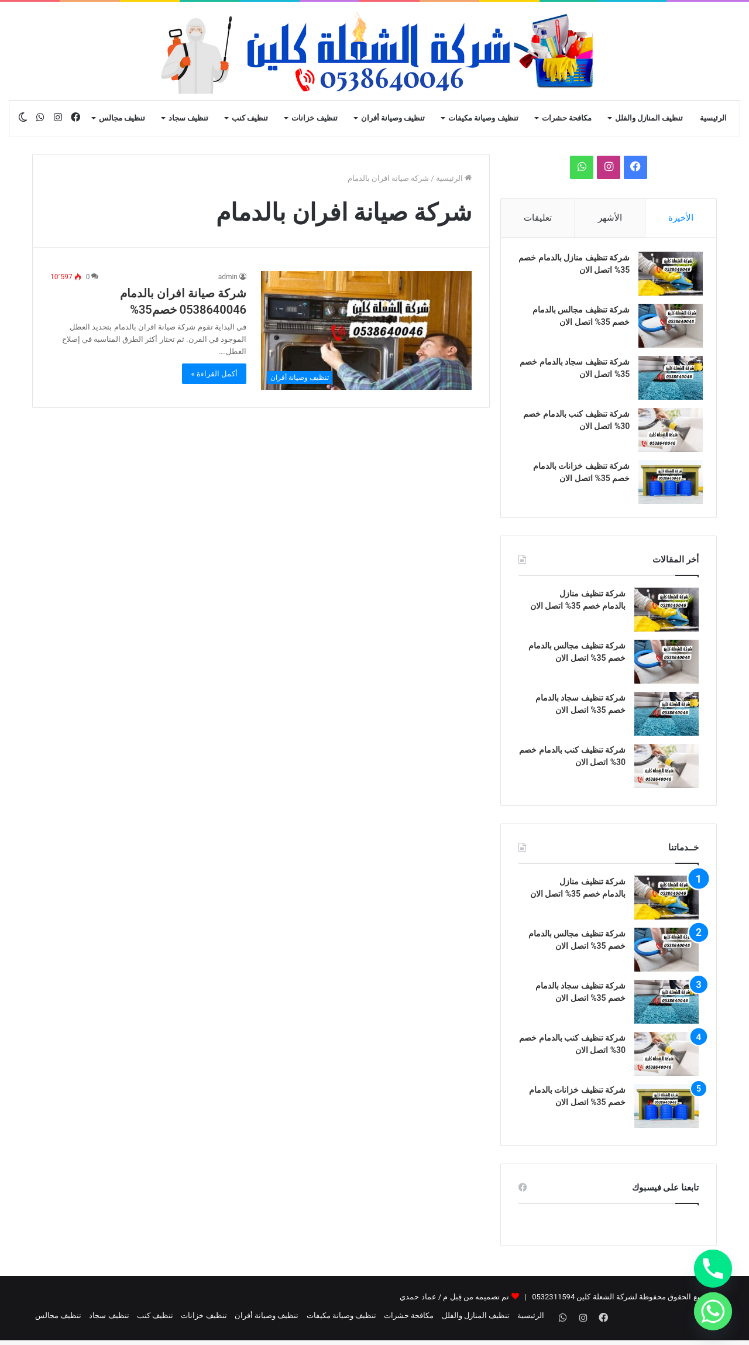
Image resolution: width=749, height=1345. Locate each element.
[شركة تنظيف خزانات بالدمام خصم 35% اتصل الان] (666, 486)
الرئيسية (713, 118)
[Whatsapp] (713, 1311)
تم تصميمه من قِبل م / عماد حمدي (454, 1305)
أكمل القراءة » (214, 373)
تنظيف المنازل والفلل (649, 118)
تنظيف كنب (250, 118)
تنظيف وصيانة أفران (393, 118)
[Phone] (713, 1269)
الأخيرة (680, 217)
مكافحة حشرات (567, 118)
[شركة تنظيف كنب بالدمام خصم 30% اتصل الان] (666, 434)
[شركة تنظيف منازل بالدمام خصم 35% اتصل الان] (666, 278)
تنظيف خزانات (314, 118)
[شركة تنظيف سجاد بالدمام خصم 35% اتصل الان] (666, 382)
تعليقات (538, 217)
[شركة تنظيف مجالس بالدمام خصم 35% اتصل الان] (666, 330)
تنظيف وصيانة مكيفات (483, 118)
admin (228, 277)
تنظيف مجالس (122, 118)
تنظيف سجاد (188, 118)
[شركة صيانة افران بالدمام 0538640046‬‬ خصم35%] (366, 330)
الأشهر (610, 217)
